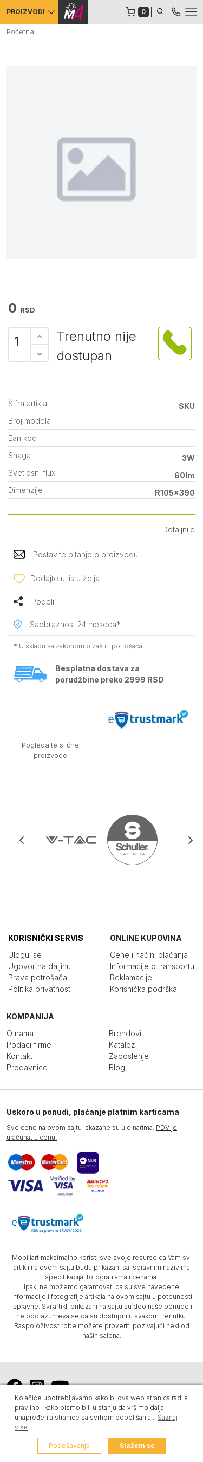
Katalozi (123, 1044)
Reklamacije (131, 977)
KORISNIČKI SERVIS (45, 938)
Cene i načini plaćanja (149, 954)
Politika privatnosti (40, 988)
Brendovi (125, 1033)
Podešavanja (69, 1445)
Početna (20, 31)
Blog (117, 1067)
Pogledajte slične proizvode (50, 750)
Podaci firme (28, 1044)
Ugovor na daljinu (39, 966)
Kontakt (19, 1056)
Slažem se (137, 1445)
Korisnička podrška (143, 988)
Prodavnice (27, 1067)
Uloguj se (25, 954)
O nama (20, 1033)
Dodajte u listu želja (65, 578)
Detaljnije (175, 529)
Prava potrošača (37, 977)
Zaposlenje (129, 1056)
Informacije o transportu (152, 966)
